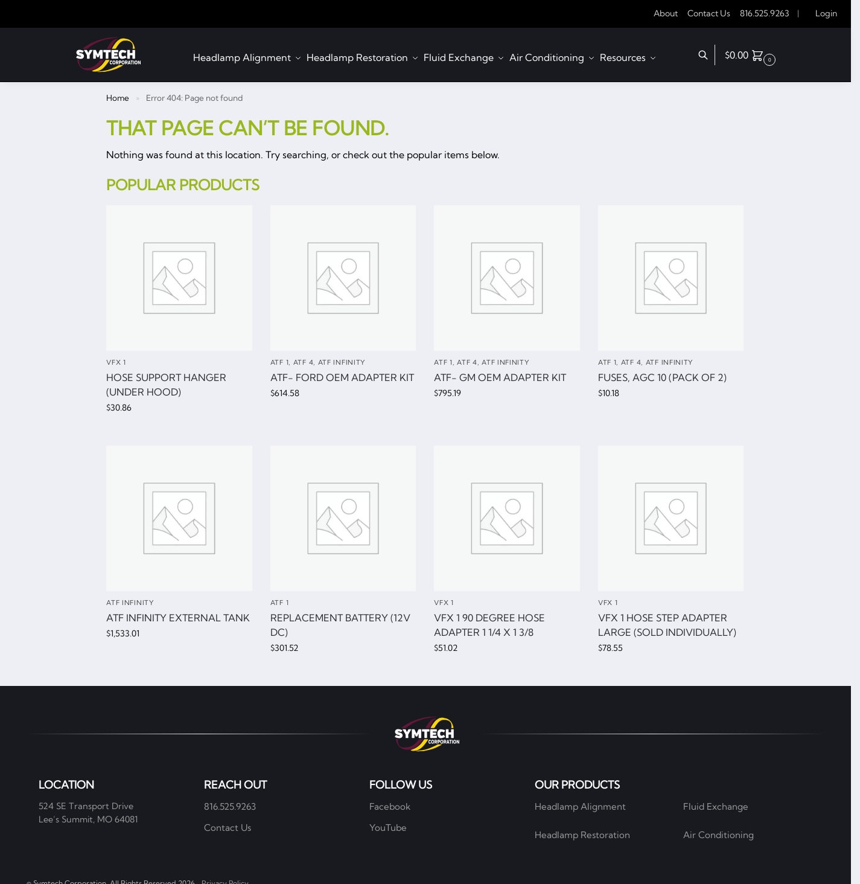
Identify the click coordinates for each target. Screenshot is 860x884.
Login (826, 13)
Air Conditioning (718, 835)
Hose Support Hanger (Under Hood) (166, 384)
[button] (752, 55)
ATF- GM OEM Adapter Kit (500, 377)
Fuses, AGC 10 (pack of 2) (662, 377)
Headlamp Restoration (582, 835)
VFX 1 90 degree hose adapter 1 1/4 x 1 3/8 (489, 625)
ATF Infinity (341, 362)
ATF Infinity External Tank (178, 618)
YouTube (388, 827)
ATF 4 (303, 362)
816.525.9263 (764, 13)
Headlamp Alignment (580, 806)
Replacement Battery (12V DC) (340, 625)
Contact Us (708, 13)
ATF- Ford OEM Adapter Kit (342, 377)
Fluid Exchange (715, 806)
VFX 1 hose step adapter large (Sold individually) (667, 625)
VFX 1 (116, 362)
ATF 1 (279, 362)
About (666, 13)
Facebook (389, 806)
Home (117, 98)
